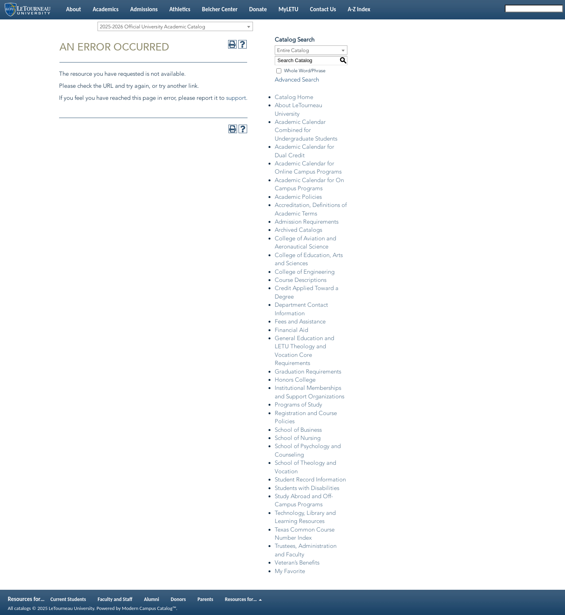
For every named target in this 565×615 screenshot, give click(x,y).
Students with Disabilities (307, 488)
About (73, 9)
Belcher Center (220, 9)
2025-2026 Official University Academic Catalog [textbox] (152, 27)
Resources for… (243, 599)
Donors (178, 599)
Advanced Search (297, 79)
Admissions (144, 9)
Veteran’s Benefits (297, 562)
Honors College (295, 379)
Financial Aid (291, 330)
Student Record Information (310, 479)
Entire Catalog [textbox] (293, 50)
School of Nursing (298, 437)
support (236, 97)
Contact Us (323, 9)
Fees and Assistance (300, 321)
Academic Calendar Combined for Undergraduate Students (306, 130)
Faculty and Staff (115, 599)
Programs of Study (298, 404)
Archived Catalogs (298, 229)
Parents (205, 599)
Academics (105, 9)
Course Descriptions (300, 279)
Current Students (68, 599)
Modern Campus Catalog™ (149, 608)
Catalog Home (294, 97)
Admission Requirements (306, 221)
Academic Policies (298, 196)
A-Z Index (359, 9)
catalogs (22, 608)
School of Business (298, 429)
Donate (258, 9)
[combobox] (175, 26)
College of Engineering (305, 271)
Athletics (179, 9)
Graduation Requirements (308, 371)
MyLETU (288, 9)
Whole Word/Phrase (305, 70)
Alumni (151, 599)
